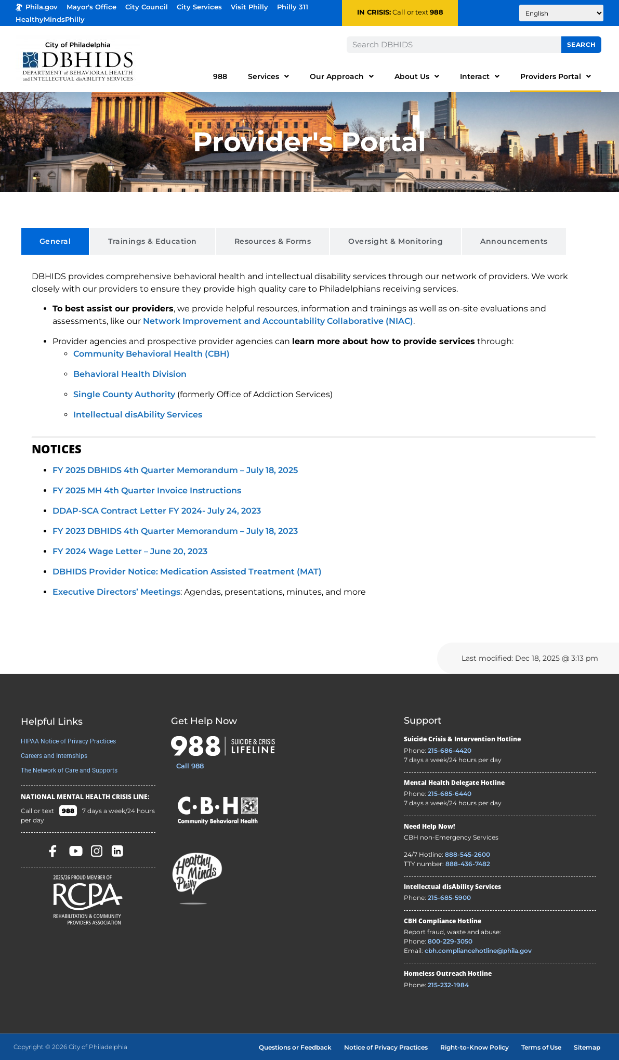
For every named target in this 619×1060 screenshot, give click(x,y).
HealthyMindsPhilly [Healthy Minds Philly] (50, 19)
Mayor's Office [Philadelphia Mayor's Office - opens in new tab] (91, 7)
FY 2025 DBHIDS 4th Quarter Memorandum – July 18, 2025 (175, 470)
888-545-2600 (467, 854)
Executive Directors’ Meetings (116, 592)
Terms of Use (541, 1047)
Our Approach (342, 76)
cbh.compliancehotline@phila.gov (478, 950)
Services (268, 76)
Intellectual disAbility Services (137, 415)
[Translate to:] (561, 13)
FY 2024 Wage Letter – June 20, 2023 (129, 551)
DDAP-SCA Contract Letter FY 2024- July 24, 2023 (156, 511)
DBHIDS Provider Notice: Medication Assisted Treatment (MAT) (187, 572)
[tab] (55, 241)
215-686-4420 (449, 750)
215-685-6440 (449, 793)
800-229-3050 (450, 941)
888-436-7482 (467, 864)
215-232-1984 (448, 985)
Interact (479, 76)
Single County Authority (124, 394)
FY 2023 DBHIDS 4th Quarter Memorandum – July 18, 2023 (175, 531)
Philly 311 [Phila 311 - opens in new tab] (292, 7)
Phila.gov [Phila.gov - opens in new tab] (37, 7)
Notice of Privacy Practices (386, 1047)
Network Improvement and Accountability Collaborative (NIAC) (278, 321)
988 (436, 12)
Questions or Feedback (295, 1047)
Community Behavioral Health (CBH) (151, 354)
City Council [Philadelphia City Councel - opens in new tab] (146, 7)
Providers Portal (555, 76)
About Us (416, 76)
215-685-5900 (449, 897)
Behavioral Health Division (130, 374)
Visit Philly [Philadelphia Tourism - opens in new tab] (249, 7)
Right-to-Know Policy (474, 1047)
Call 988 (190, 766)
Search (581, 44)
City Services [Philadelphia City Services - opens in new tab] (199, 7)
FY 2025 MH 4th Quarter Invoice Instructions (146, 490)
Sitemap (587, 1047)
